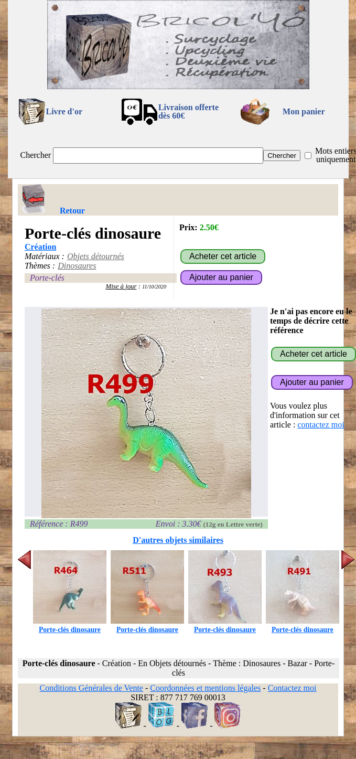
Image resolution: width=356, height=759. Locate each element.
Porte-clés (47, 277)
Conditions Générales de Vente (91, 687)
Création (40, 246)
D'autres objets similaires (178, 540)
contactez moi (320, 424)
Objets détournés (95, 256)
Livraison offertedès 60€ (188, 111)
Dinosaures (77, 265)
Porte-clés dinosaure (69, 625)
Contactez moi (292, 687)
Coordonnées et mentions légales (205, 687)
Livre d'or (64, 111)
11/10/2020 (154, 287)
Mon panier (304, 111)
